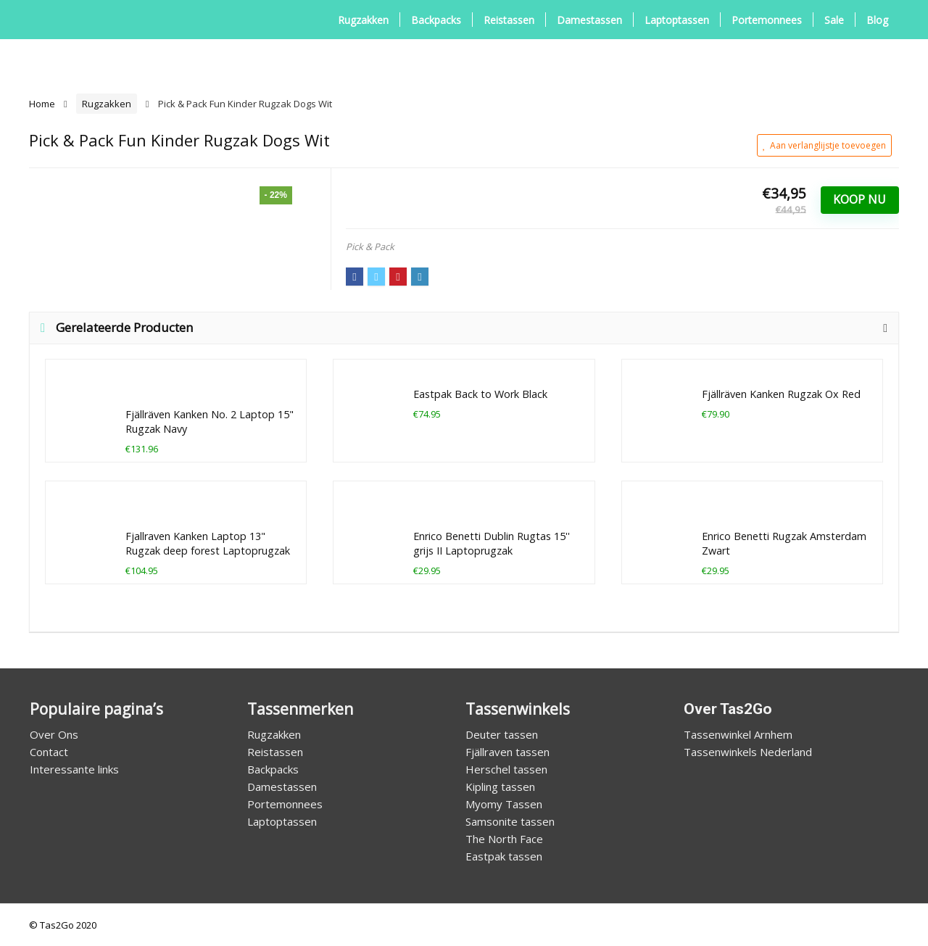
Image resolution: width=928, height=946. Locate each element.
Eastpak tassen (503, 856)
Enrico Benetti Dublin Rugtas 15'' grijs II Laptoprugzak (491, 543)
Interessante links (74, 769)
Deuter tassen (501, 734)
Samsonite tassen (510, 821)
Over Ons (54, 734)
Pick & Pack (370, 246)
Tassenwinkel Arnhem (738, 734)
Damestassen (589, 20)
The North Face (504, 838)
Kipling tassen (500, 786)
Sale (834, 20)
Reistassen (509, 20)
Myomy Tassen (503, 804)
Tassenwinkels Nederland (748, 751)
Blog (877, 20)
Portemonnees (767, 20)
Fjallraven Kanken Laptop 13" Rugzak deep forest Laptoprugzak (207, 543)
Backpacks (436, 20)
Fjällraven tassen (507, 751)
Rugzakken (363, 20)
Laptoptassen (677, 20)
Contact (49, 751)
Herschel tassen (506, 769)
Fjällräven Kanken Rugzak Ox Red (781, 394)
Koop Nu (859, 199)
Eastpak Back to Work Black (480, 394)
